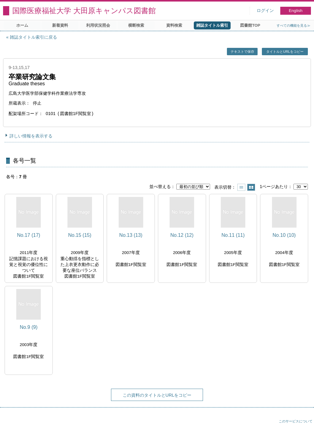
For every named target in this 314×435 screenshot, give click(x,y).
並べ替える (160, 186)
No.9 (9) (28, 327)
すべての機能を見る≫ (293, 25)
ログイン (265, 10)
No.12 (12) (182, 235)
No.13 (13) (131, 235)
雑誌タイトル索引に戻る (33, 37)
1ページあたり (274, 186)
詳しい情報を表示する (31, 135)
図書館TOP (250, 25)
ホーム (22, 25)
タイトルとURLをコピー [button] (284, 51)
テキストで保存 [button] (242, 51)
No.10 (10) (284, 235)
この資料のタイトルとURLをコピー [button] (157, 395)
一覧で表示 (241, 187)
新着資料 (60, 25)
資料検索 (174, 25)
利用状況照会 (98, 25)
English (296, 10)
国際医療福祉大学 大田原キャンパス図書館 (84, 10)
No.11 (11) (233, 235)
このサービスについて (295, 421)
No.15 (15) (79, 235)
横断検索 (136, 25)
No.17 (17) (28, 235)
